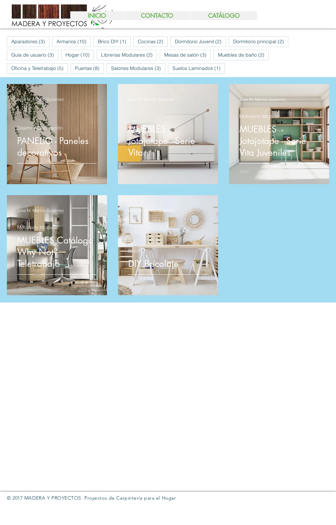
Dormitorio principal (260, 41)
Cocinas (153, 41)
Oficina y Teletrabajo (39, 68)
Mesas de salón (187, 54)
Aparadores (30, 41)
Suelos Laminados (198, 68)
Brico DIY (114, 41)
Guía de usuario (34, 54)
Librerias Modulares (129, 54)
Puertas (89, 68)
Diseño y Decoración (40, 128)
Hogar (79, 54)
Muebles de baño (243, 54)
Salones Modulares (138, 68)
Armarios (74, 41)
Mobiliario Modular (259, 116)
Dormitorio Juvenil (200, 41)
